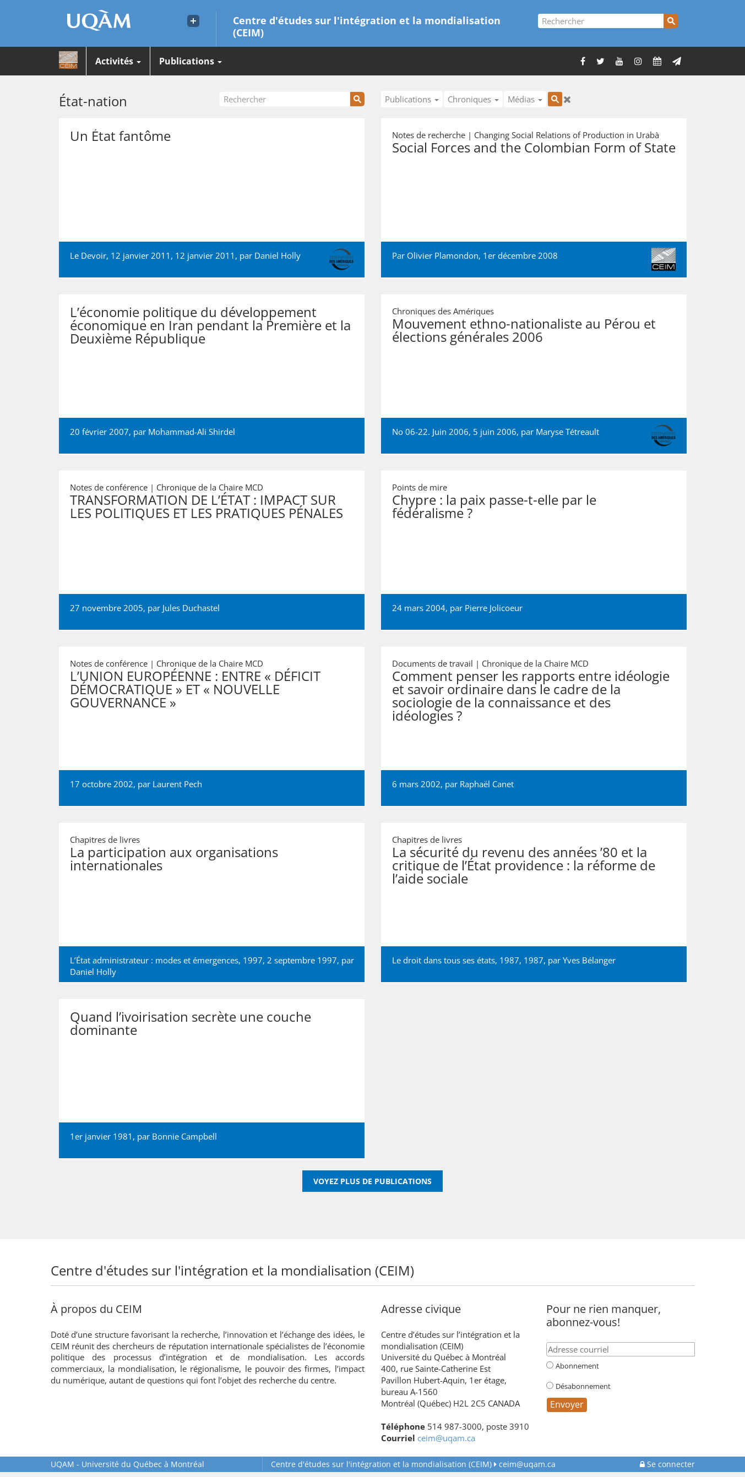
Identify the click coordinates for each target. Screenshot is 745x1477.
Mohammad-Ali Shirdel (191, 431)
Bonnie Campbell (184, 1136)
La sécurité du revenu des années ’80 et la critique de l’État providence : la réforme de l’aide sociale (523, 865)
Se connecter (667, 1464)
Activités (118, 61)
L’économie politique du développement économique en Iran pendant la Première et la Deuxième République (210, 325)
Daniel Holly (277, 255)
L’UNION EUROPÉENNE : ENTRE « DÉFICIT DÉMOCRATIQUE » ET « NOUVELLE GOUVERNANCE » (195, 689)
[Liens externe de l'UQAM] (193, 21)
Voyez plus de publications (372, 1181)
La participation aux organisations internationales (174, 858)
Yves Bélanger (589, 960)
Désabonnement (583, 1386)
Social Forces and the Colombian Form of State (534, 147)
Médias (525, 99)
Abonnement (577, 1366)
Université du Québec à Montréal (127, 1464)
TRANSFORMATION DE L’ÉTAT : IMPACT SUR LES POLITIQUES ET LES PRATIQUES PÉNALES (206, 506)
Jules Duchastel (191, 607)
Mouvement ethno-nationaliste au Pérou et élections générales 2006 (524, 330)
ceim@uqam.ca (446, 1437)
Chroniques (473, 99)
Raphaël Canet (487, 783)
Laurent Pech (177, 783)
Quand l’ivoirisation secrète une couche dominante (190, 1023)
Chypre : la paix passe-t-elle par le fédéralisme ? (494, 506)
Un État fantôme (120, 136)
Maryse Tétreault (567, 431)
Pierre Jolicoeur (494, 607)
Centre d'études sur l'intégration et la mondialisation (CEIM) (367, 26)
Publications (190, 61)
